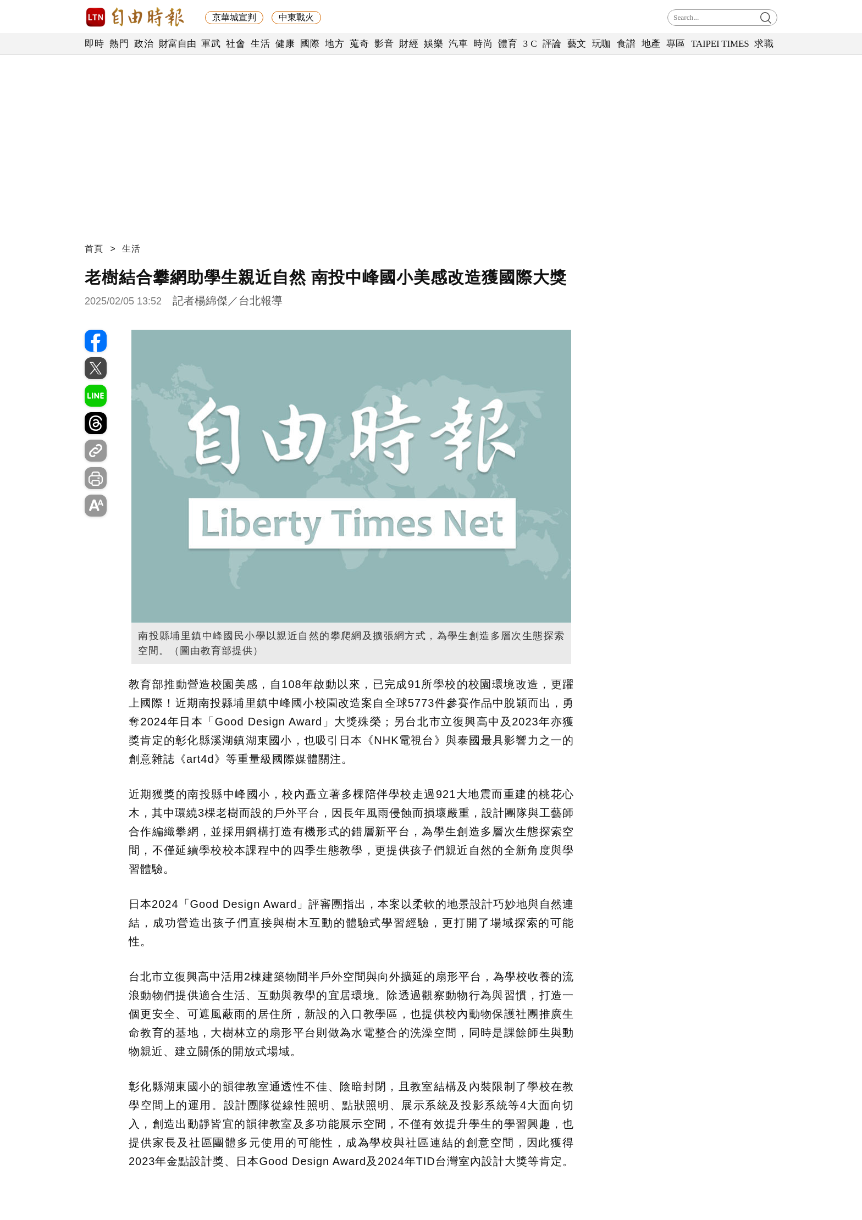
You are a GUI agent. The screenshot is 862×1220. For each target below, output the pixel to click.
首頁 (94, 248)
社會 (235, 43)
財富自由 (177, 43)
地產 (651, 43)
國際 (309, 43)
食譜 (626, 43)
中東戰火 (296, 17)
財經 (408, 43)
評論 (552, 43)
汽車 (458, 43)
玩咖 (601, 43)
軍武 (210, 43)
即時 (94, 43)
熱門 (119, 43)
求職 (763, 43)
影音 (384, 43)
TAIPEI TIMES (720, 43)
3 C (530, 43)
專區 (676, 43)
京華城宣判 (234, 17)
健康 (285, 43)
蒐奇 (359, 43)
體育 (507, 43)
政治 (143, 43)
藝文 (577, 43)
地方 (334, 43)
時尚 (483, 43)
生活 (260, 43)
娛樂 (433, 43)
